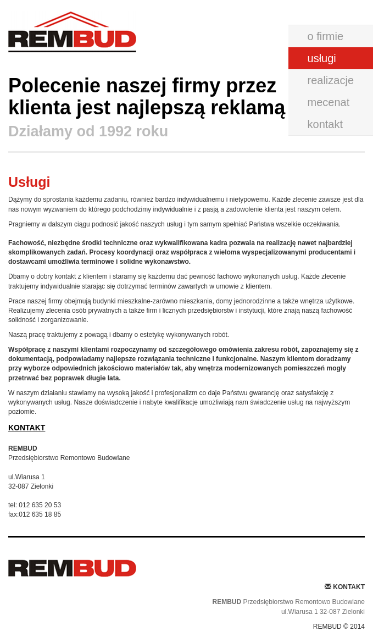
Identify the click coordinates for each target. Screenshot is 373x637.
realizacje (331, 80)
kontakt (325, 124)
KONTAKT (26, 427)
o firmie (326, 36)
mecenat (329, 102)
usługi (322, 58)
